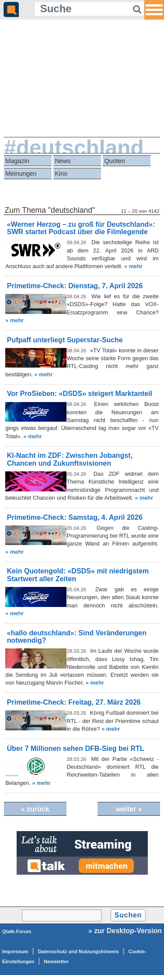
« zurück (35, 809)
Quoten (115, 160)
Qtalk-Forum (16, 931)
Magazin (17, 160)
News (62, 160)
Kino (61, 173)
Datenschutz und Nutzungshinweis (78, 951)
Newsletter (56, 961)
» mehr (133, 266)
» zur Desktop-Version (125, 930)
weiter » (129, 809)
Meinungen (20, 173)
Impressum (15, 951)
